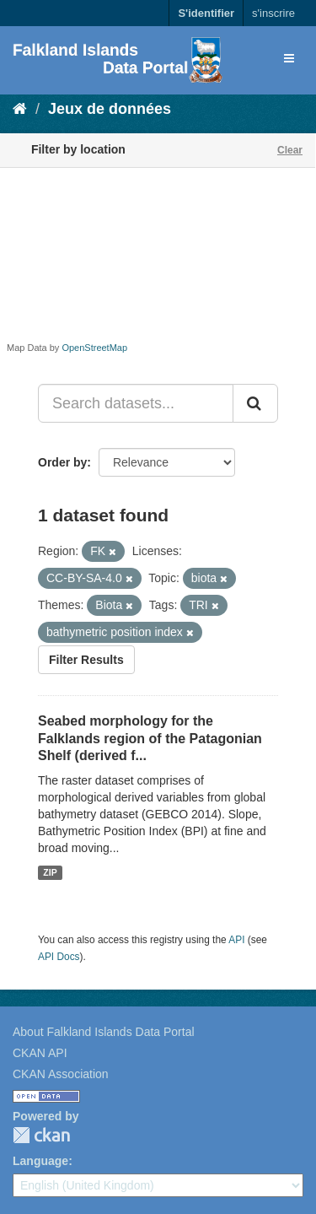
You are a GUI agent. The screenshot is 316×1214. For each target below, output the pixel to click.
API (236, 940)
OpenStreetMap (94, 348)
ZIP (49, 872)
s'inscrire (273, 13)
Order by (62, 462)
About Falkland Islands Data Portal (104, 1032)
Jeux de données (109, 108)
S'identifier (206, 13)
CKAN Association (61, 1074)
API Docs (59, 957)
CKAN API (40, 1053)
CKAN (41, 1135)
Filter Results (86, 659)
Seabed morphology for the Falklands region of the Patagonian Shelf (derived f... (150, 738)
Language (40, 1161)
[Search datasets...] (135, 403)
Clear (290, 150)
